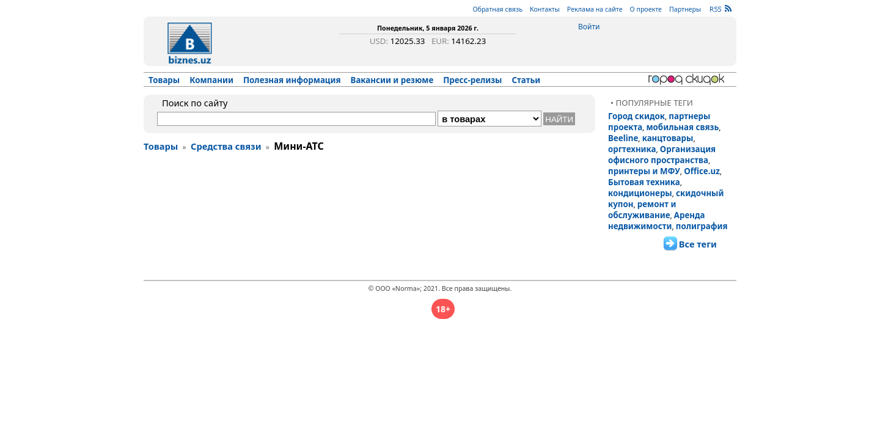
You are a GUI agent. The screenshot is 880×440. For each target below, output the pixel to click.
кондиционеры (640, 193)
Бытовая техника (644, 182)
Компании (211, 80)
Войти (589, 26)
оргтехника (632, 149)
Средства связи (226, 146)
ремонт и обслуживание (642, 210)
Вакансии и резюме (392, 80)
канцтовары (668, 138)
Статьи (526, 80)
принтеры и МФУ (644, 171)
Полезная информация (292, 80)
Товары (164, 80)
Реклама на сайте (595, 9)
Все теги (698, 244)
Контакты (545, 9)
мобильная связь (682, 127)
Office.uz (702, 171)
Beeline (623, 138)
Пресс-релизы (472, 80)
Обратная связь (497, 9)
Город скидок (636, 116)
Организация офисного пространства (662, 155)
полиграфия (702, 226)
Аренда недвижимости (656, 221)
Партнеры (685, 9)
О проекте (646, 9)
